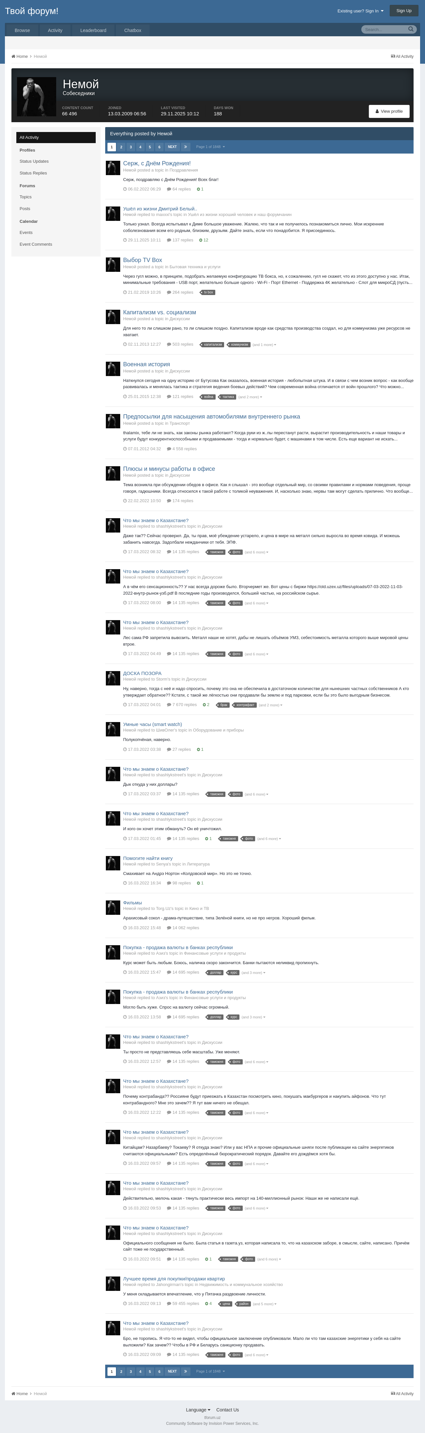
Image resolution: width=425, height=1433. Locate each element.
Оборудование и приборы (218, 730)
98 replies (179, 883)
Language (198, 1409)
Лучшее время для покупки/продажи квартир (174, 1278)
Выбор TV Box (142, 260)
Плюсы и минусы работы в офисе (169, 469)
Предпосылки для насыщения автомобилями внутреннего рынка (211, 416)
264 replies (180, 292)
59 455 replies (183, 1303)
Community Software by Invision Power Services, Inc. (212, 1423)
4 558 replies (182, 448)
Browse (22, 30)
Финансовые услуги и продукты (215, 953)
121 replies (180, 396)
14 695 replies (183, 972)
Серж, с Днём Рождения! (157, 163)
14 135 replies (183, 551)
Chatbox (132, 30)
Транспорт (180, 423)
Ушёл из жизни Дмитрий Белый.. (160, 208)
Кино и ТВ (199, 908)
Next (172, 147)
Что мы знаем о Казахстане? (155, 520)
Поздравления (184, 170)
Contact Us (227, 1409)
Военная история (146, 364)
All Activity (29, 137)
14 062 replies (183, 927)
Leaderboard (93, 30)
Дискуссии (180, 318)
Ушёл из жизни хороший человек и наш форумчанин (240, 214)
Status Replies (33, 173)
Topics (26, 196)
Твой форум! (31, 11)
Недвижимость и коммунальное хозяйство (241, 1284)
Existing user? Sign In (360, 10)
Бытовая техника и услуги (195, 266)
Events (26, 232)
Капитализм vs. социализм (159, 312)
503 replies (180, 344)
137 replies (180, 240)
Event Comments (36, 244)
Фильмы (132, 902)
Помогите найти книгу (147, 858)
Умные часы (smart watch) (152, 724)
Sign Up (404, 10)
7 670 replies (182, 704)
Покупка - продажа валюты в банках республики (178, 947)
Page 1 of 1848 (210, 147)
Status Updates (34, 161)
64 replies (179, 189)
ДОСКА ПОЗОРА (142, 673)
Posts (25, 208)
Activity (55, 30)
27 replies (179, 749)
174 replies (180, 500)
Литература (198, 864)
